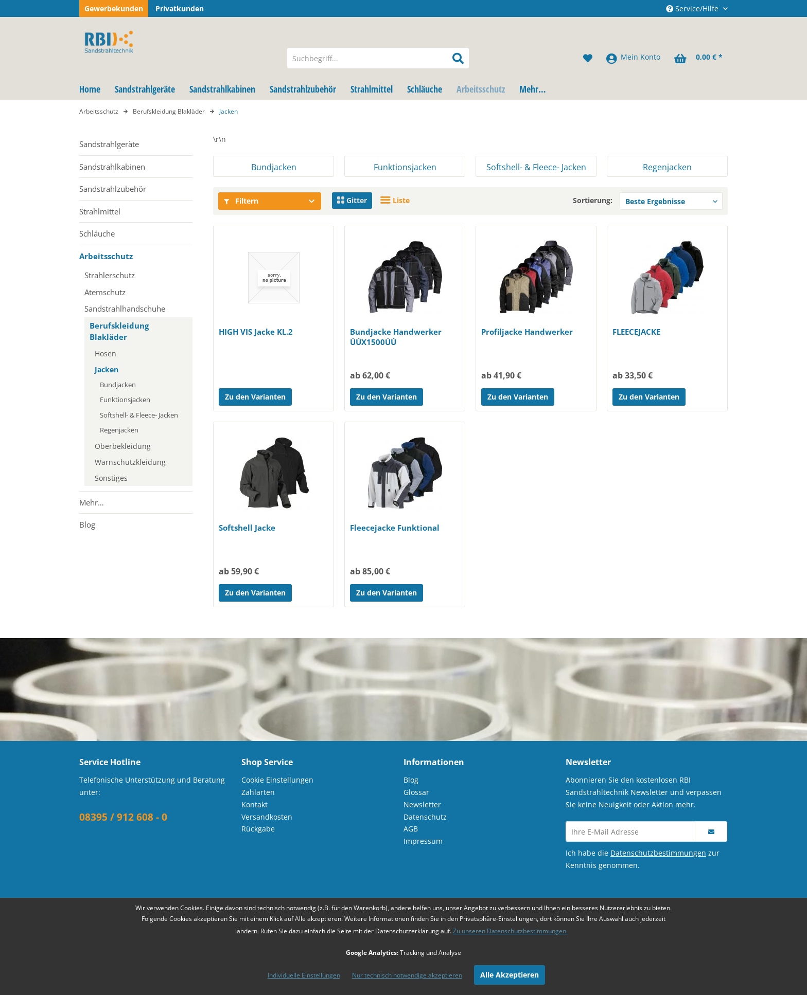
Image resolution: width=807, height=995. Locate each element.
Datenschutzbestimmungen (658, 853)
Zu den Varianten (255, 397)
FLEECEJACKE (636, 332)
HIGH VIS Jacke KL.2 (256, 332)
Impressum (423, 841)
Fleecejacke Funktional (395, 527)
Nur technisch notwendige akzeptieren (407, 975)
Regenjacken (119, 430)
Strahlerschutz (109, 275)
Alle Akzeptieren (509, 975)
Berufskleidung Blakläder (119, 331)
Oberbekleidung (123, 446)
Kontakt (254, 804)
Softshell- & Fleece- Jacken (139, 415)
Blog (87, 524)
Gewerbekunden (113, 8)
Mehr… (91, 502)
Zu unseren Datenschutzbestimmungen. (510, 931)
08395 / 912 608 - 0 (123, 817)
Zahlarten (258, 792)
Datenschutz (425, 817)
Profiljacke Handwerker (527, 332)
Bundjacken (118, 384)
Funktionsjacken (125, 399)
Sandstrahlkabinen (112, 166)
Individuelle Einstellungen (304, 975)
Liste (395, 200)
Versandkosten (266, 817)
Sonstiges (111, 478)
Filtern (241, 201)
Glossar (416, 792)
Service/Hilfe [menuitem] (693, 8)
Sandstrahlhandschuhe (124, 308)
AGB (411, 829)
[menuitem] (378, 58)
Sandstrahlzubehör (112, 189)
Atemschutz (105, 292)
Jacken (106, 369)
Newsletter (422, 804)
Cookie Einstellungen (277, 780)
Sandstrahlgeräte (109, 144)
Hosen (105, 353)
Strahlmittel (99, 211)
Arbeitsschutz (106, 256)
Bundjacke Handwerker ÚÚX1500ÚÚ (396, 337)
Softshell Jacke (247, 527)
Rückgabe (258, 829)
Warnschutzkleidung (130, 462)
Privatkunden (179, 8)
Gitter (352, 200)
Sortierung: (592, 200)
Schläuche (97, 233)
